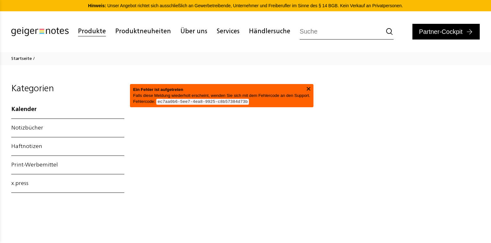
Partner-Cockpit (441, 31)
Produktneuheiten (143, 32)
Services (228, 32)
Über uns (193, 32)
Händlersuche (269, 32)
